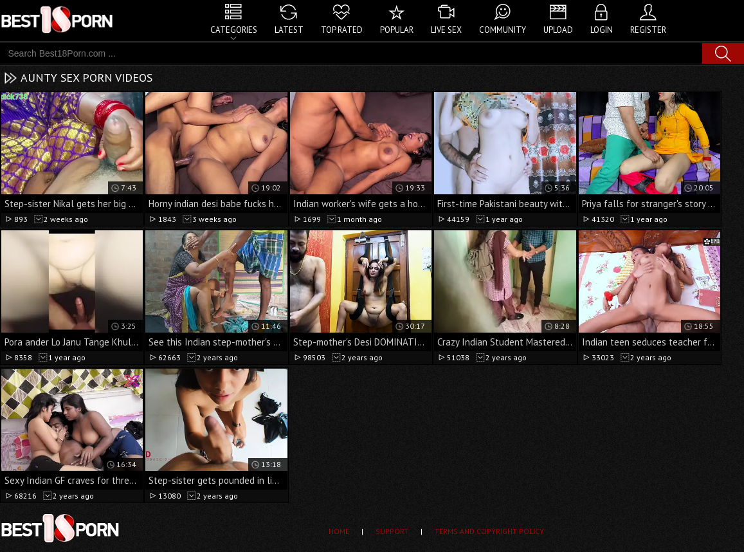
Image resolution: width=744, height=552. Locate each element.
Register (648, 29)
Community (502, 29)
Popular (396, 29)
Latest (289, 29)
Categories (233, 29)
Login (601, 29)
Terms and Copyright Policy (489, 531)
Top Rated (342, 29)
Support (392, 531)
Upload (558, 29)
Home (339, 531)
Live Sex (446, 29)
